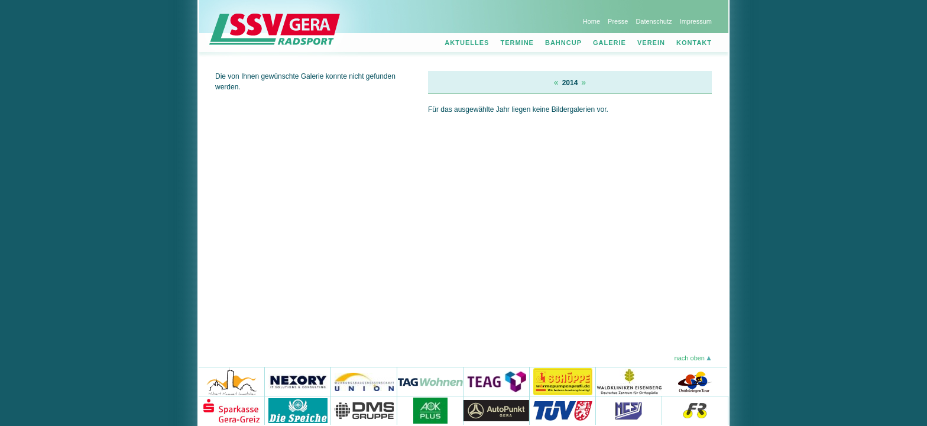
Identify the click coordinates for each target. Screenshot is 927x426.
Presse (618, 21)
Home (591, 21)
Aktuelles (467, 42)
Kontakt (694, 42)
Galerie (609, 42)
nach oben (690, 358)
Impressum (696, 21)
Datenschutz (654, 21)
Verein (651, 42)
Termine (517, 42)
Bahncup (563, 42)
